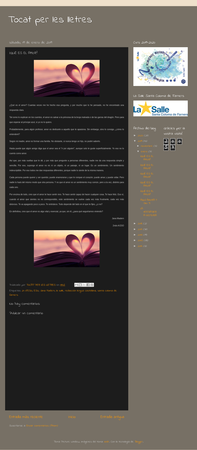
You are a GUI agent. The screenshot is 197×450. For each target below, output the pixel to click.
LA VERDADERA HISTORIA (148, 212)
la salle (60, 291)
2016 (140, 235)
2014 (140, 246)
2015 (141, 240)
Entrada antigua (112, 417)
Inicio (72, 417)
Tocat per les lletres (50, 20)
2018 (140, 224)
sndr (106, 442)
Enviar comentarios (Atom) (42, 426)
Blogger (139, 442)
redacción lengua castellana (80, 291)
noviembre (147, 146)
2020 (141, 136)
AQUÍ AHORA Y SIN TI (148, 201)
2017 (140, 229)
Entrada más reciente (26, 417)
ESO (36, 291)
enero (145, 152)
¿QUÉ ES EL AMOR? (146, 158)
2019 (140, 141)
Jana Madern (47, 291)
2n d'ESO (27, 291)
